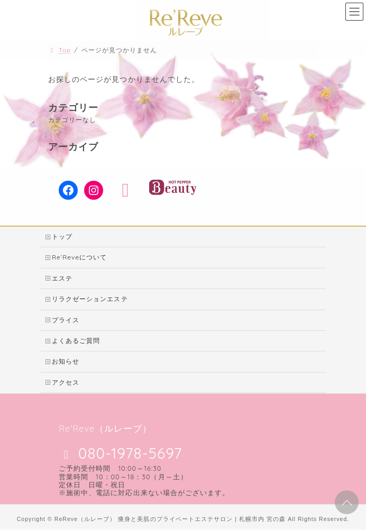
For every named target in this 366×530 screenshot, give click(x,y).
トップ (62, 236)
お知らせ (65, 362)
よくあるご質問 (76, 341)
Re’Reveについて (79, 258)
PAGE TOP (345, 501)
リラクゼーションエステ (90, 299)
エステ (62, 278)
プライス (65, 320)
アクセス (65, 382)
